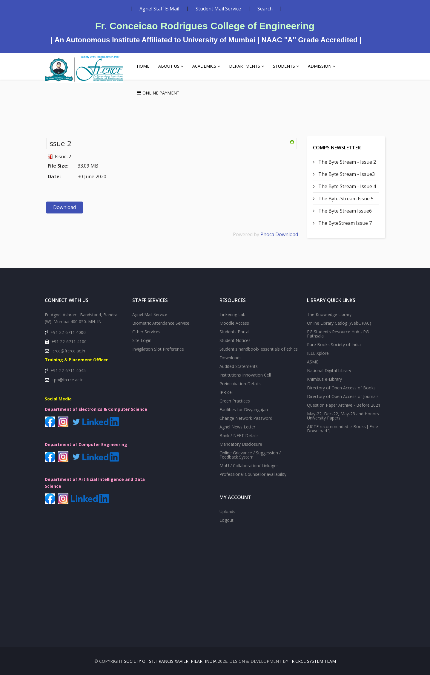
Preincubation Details (240, 383)
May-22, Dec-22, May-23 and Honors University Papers (343, 416)
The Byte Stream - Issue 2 (346, 162)
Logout (226, 520)
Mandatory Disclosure (240, 444)
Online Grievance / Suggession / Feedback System (250, 455)
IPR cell (226, 392)
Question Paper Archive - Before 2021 (343, 405)
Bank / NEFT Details (239, 435)
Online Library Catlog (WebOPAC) (339, 323)
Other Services (146, 332)
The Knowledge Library (329, 314)
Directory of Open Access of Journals (343, 396)
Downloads (230, 357)
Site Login (141, 340)
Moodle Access (234, 323)
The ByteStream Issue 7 (344, 223)
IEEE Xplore (318, 353)
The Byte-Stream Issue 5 (345, 198)
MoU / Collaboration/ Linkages (249, 465)
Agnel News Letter (237, 427)
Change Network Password (245, 418)
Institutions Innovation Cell (245, 375)
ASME (312, 362)
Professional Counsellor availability (252, 474)
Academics (204, 66)
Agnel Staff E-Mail (159, 8)
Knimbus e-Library (324, 379)
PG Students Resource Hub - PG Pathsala (338, 334)
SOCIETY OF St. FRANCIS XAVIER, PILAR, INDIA (170, 661)
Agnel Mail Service (149, 314)
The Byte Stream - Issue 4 (346, 186)
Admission (319, 66)
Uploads (227, 511)
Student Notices (235, 340)
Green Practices (234, 401)
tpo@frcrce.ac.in (68, 380)
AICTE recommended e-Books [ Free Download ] (342, 429)
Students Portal (234, 332)
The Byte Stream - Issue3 (346, 174)
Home (143, 66)
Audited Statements (238, 366)
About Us (168, 66)
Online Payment (158, 93)
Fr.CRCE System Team (312, 661)
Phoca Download (279, 234)
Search (265, 8)
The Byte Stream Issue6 (344, 211)
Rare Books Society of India (334, 344)
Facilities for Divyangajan (243, 409)
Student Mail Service (218, 8)
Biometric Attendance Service (160, 323)
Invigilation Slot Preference (158, 349)
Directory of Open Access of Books (341, 388)
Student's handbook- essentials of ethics (258, 349)
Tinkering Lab (232, 314)
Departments (244, 66)
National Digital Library (329, 370)
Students (284, 66)
